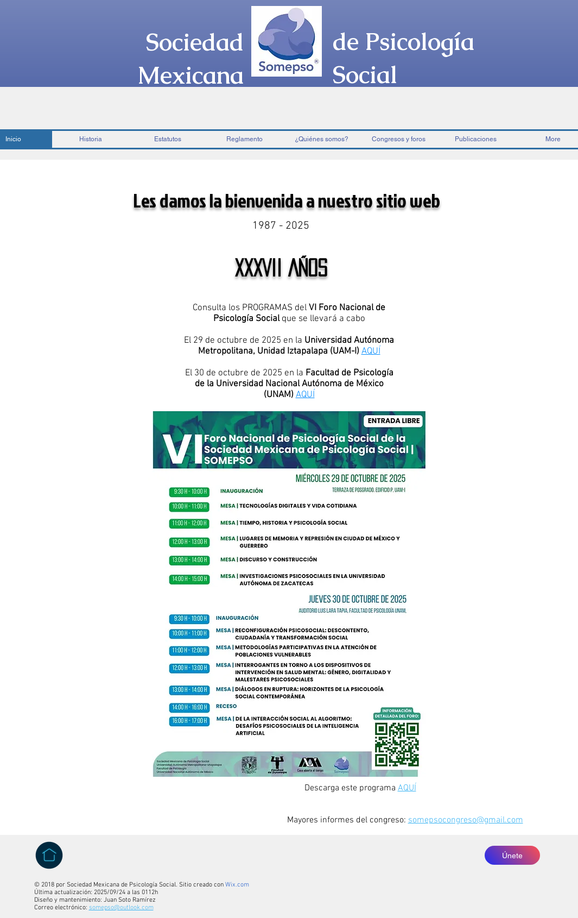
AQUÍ (407, 788)
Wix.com (237, 885)
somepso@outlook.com (121, 907)
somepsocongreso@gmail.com (465, 820)
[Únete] (512, 855)
